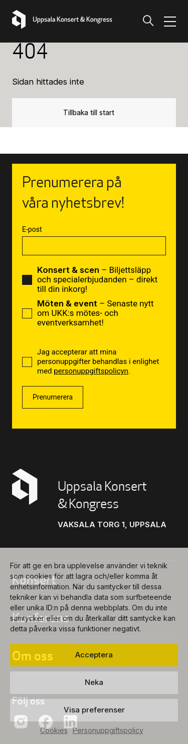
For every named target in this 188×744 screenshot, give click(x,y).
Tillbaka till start (88, 113)
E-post (32, 229)
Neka (94, 682)
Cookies (54, 730)
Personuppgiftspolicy (108, 730)
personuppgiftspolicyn (91, 371)
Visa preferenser (94, 709)
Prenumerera (53, 397)
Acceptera (94, 654)
